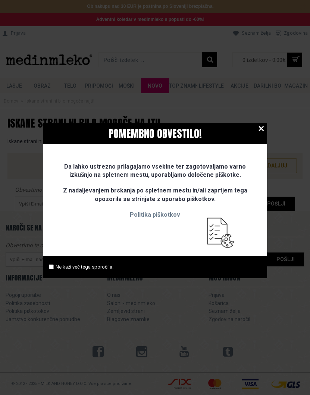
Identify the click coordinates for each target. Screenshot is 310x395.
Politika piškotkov (155, 214)
